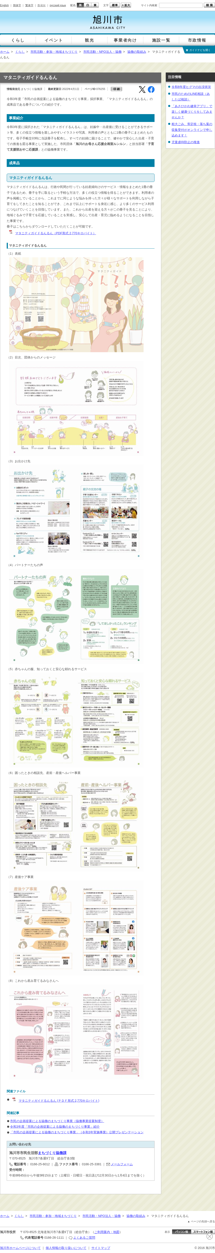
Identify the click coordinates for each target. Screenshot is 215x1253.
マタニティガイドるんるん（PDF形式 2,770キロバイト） (52, 233)
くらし (20, 51)
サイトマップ (100, 1248)
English (4, 5)
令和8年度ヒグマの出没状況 (191, 87)
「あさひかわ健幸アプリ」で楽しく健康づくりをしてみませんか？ (192, 111)
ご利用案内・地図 (106, 1232)
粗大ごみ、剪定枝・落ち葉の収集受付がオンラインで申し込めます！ (192, 129)
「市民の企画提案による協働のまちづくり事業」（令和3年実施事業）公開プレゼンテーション (77, 1132)
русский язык (58, 5)
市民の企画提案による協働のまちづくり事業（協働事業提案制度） (57, 1121)
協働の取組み (136, 51)
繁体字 (29, 5)
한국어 (41, 5)
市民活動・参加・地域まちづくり (53, 51)
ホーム (4, 51)
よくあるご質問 (84, 1237)
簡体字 (17, 5)
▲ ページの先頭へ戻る (201, 1221)
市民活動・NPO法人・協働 (102, 51)
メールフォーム (122, 1164)
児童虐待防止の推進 (186, 142)
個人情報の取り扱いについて (66, 1248)
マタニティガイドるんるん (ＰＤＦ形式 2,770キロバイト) (55, 1100)
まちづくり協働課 (52, 1153)
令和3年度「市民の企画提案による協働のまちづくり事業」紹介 (55, 1126)
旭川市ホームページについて (20, 1248)
